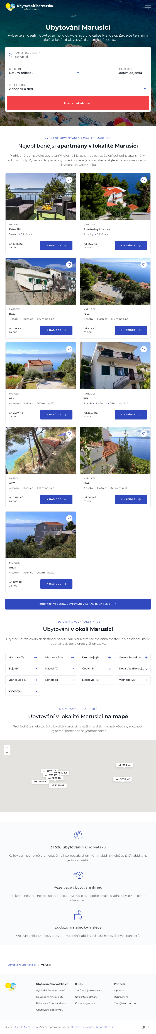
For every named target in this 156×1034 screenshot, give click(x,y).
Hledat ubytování (78, 103)
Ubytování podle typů (49, 1009)
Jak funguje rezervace (88, 990)
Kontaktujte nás (85, 1003)
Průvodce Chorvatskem (51, 1003)
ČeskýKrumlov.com (126, 1003)
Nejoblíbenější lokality (49, 997)
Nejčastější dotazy (86, 997)
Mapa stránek (104, 1027)
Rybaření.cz (121, 997)
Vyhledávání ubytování (50, 990)
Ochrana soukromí (82, 1027)
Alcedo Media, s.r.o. (26, 1027)
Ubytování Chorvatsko (22, 964)
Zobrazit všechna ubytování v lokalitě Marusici (78, 604)
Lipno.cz (119, 990)
